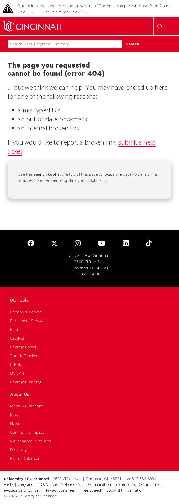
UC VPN (17, 373)
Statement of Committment (139, 484)
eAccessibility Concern (23, 490)
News (15, 423)
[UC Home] (32, 26)
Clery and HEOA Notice (37, 484)
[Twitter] (54, 243)
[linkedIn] (126, 243)
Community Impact (27, 432)
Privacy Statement (61, 490)
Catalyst (17, 338)
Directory (18, 449)
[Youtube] (102, 243)
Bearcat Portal (23, 346)
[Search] (65, 44)
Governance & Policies (30, 440)
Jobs (14, 414)
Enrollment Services (28, 320)
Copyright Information (125, 490)
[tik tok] (149, 243)
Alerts (9, 484)
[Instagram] (78, 243)
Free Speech (91, 490)
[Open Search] (159, 26)
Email (15, 329)
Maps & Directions (27, 405)
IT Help (16, 364)
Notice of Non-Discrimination (86, 484)
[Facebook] (30, 243)
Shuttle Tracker (24, 355)
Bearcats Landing (25, 381)
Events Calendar (25, 458)
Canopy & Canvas (26, 312)
